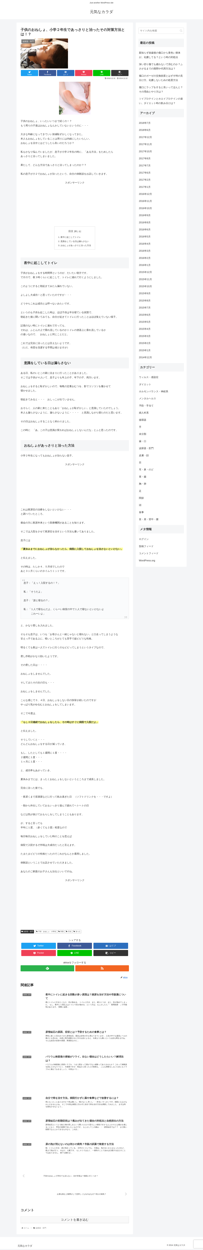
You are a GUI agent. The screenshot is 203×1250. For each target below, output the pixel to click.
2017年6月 (145, 172)
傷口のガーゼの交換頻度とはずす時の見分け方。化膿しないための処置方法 (161, 77)
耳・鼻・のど (146, 469)
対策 (61, 932)
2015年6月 (145, 314)
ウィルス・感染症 (148, 377)
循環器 (142, 420)
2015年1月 (145, 350)
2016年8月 (145, 222)
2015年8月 (145, 300)
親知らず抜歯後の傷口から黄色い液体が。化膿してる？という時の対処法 (159, 54)
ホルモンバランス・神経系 (153, 391)
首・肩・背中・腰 (148, 519)
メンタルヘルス (147, 398)
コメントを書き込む (75, 1220)
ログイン (144, 539)
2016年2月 (145, 258)
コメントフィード (148, 553)
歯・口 (142, 441)
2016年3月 (145, 250)
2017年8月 (145, 158)
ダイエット (145, 384)
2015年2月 (145, 343)
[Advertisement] (75, 204)
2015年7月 (145, 307)
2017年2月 (145, 179)
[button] (181, 30)
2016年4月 (145, 243)
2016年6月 (145, 229)
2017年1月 (145, 187)
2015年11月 (145, 279)
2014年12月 (145, 357)
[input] (161, 31)
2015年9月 (145, 293)
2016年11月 (145, 201)
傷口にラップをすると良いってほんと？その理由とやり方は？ (161, 89)
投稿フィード (146, 546)
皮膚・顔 (144, 455)
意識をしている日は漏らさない (75, 241)
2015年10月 (145, 286)
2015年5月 (145, 322)
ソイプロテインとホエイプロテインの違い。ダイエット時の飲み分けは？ (161, 100)
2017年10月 (145, 151)
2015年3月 (145, 336)
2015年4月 (145, 329)
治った (77, 932)
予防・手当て (146, 405)
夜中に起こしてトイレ (70, 237)
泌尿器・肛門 (27, 932)
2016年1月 (145, 265)
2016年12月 (145, 194)
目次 (70, 231)
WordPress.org (147, 560)
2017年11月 (145, 144)
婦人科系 (144, 412)
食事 (141, 512)
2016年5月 (145, 236)
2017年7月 (145, 165)
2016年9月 (145, 215)
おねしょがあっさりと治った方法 (76, 246)
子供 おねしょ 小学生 (46, 932)
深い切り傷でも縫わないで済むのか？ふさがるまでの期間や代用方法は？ (161, 66)
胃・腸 (142, 476)
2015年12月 (145, 272)
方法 (68, 932)
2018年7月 (145, 123)
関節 (141, 498)
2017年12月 (145, 137)
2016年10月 (145, 208)
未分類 (142, 434)
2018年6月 (145, 130)
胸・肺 (142, 483)
